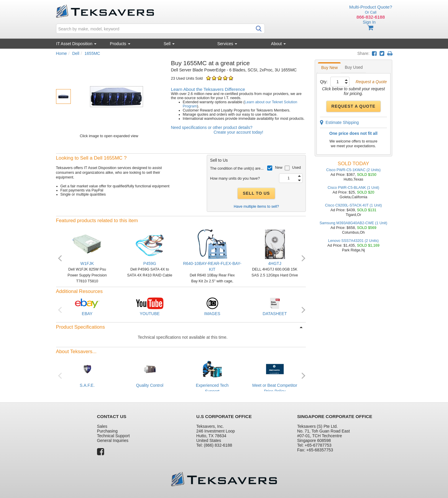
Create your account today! (238, 132)
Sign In (369, 22)
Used (296, 168)
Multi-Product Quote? (370, 6)
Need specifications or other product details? (211, 127)
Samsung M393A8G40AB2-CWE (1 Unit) (353, 223)
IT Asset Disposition (76, 43)
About (278, 43)
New (278, 168)
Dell (75, 53)
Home (61, 53)
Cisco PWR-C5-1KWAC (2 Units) (353, 170)
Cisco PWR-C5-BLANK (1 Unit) (353, 188)
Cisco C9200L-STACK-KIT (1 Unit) (353, 205)
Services (227, 43)
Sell (169, 43)
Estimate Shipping (339, 122)
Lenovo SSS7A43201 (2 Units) (353, 241)
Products (120, 43)
